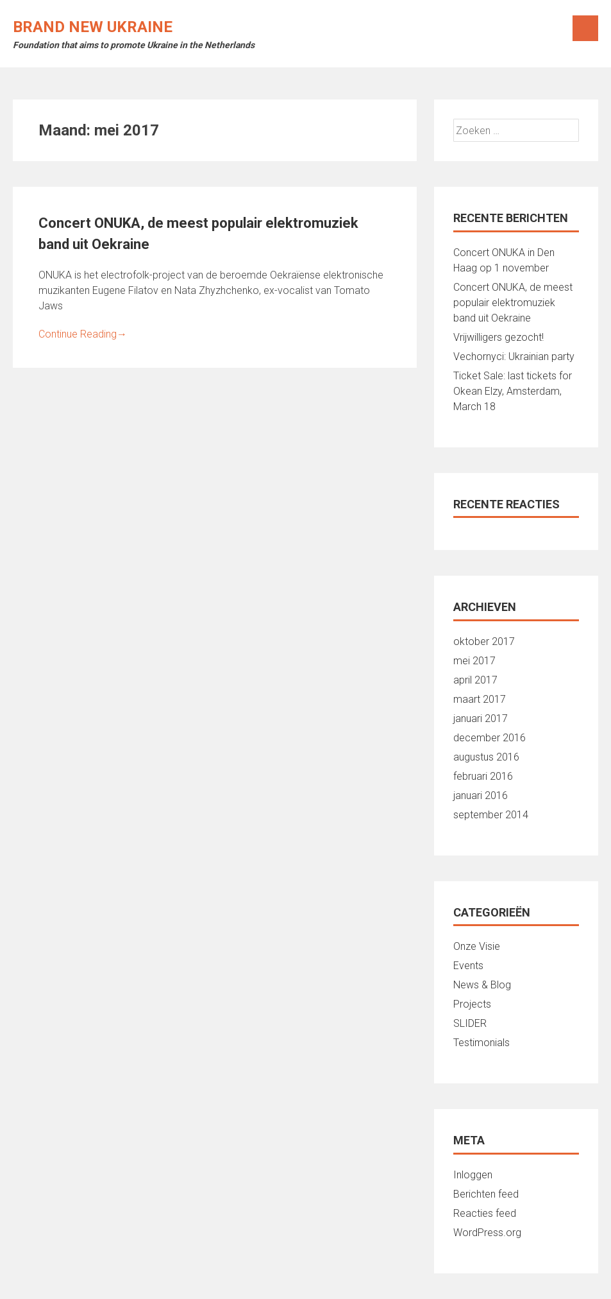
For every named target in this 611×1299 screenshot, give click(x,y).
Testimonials (481, 1043)
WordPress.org (487, 1232)
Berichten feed (486, 1194)
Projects (472, 1004)
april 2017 (475, 680)
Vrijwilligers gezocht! (498, 337)
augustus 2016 (486, 757)
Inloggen (472, 1175)
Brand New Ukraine (92, 27)
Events (468, 965)
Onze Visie (476, 946)
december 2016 (489, 738)
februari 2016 (483, 776)
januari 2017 (480, 718)
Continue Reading (82, 334)
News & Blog (482, 985)
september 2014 (490, 815)
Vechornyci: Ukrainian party (513, 356)
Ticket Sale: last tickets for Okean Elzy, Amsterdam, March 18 (512, 391)
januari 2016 (480, 795)
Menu (585, 28)
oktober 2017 (484, 641)
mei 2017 (474, 661)
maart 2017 (479, 699)
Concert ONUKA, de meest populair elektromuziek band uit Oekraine (513, 302)
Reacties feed (484, 1213)
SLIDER (470, 1023)
